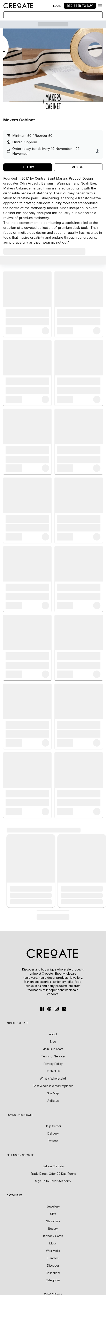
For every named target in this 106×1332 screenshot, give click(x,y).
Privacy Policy (53, 1063)
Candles (53, 1258)
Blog (53, 1041)
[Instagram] (57, 1009)
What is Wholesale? (53, 1078)
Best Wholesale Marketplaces (53, 1086)
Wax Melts (53, 1250)
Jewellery (53, 1206)
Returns (53, 1141)
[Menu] (100, 5)
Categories (53, 1280)
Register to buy (80, 5)
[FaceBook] (42, 1009)
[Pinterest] (49, 1009)
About (53, 1034)
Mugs (53, 1243)
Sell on (53, 1166)
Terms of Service (53, 1056)
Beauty (53, 1228)
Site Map (53, 1093)
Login (57, 5)
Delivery (53, 1133)
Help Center (53, 1126)
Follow (28, 167)
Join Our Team (53, 1049)
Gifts (53, 1214)
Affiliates (53, 1100)
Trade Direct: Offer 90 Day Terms (53, 1173)
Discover (53, 1265)
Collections (53, 1273)
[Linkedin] (64, 1009)
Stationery (53, 1221)
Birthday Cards (53, 1236)
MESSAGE (78, 167)
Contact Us (53, 1071)
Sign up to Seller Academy (53, 1181)
